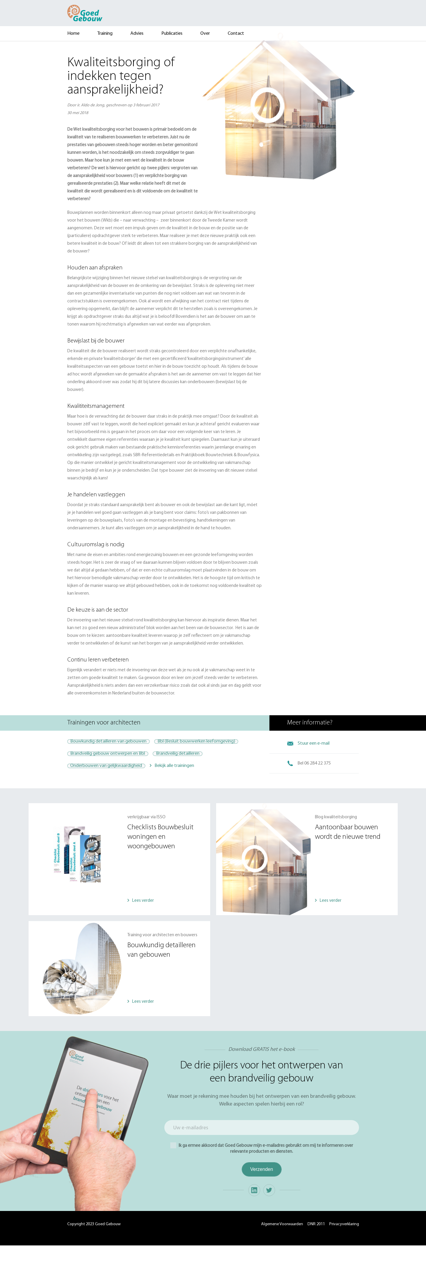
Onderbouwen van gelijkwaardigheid (112, 790)
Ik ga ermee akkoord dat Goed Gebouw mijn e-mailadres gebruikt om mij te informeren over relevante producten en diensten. (261, 1171)
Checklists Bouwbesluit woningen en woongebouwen (160, 860)
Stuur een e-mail (314, 743)
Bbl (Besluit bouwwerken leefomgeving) (115, 759)
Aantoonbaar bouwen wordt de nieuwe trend (347, 855)
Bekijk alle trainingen (185, 790)
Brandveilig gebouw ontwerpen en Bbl (113, 774)
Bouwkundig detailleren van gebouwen (114, 743)
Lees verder (143, 923)
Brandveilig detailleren (194, 774)
